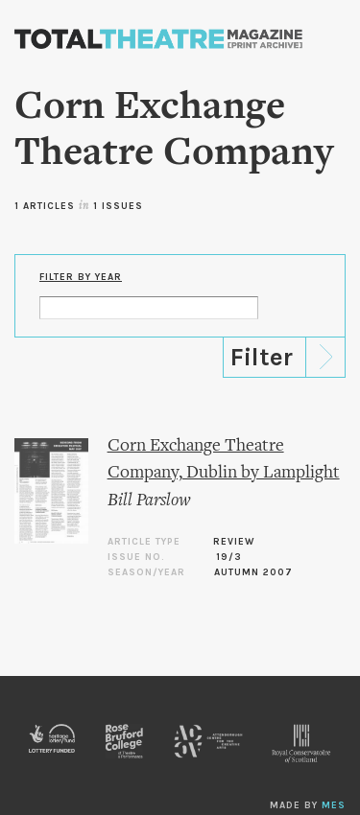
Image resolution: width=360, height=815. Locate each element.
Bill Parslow (149, 501)
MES (334, 805)
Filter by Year (80, 277)
